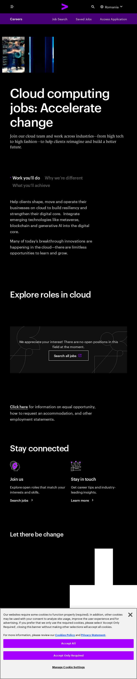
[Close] (130, 614)
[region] (68, 643)
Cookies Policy (65, 635)
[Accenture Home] (65, 7)
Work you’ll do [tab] (27, 177)
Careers (16, 18)
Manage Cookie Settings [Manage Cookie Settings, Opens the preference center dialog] (68, 667)
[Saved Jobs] (84, 18)
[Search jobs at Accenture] (22, 500)
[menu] (12, 7)
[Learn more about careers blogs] (83, 500)
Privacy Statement (93, 635)
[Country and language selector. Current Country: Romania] (112, 7)
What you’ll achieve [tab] (31, 185)
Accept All (68, 643)
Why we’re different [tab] (63, 177)
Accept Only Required (69, 655)
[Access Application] (113, 18)
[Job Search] (60, 18)
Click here (19, 406)
